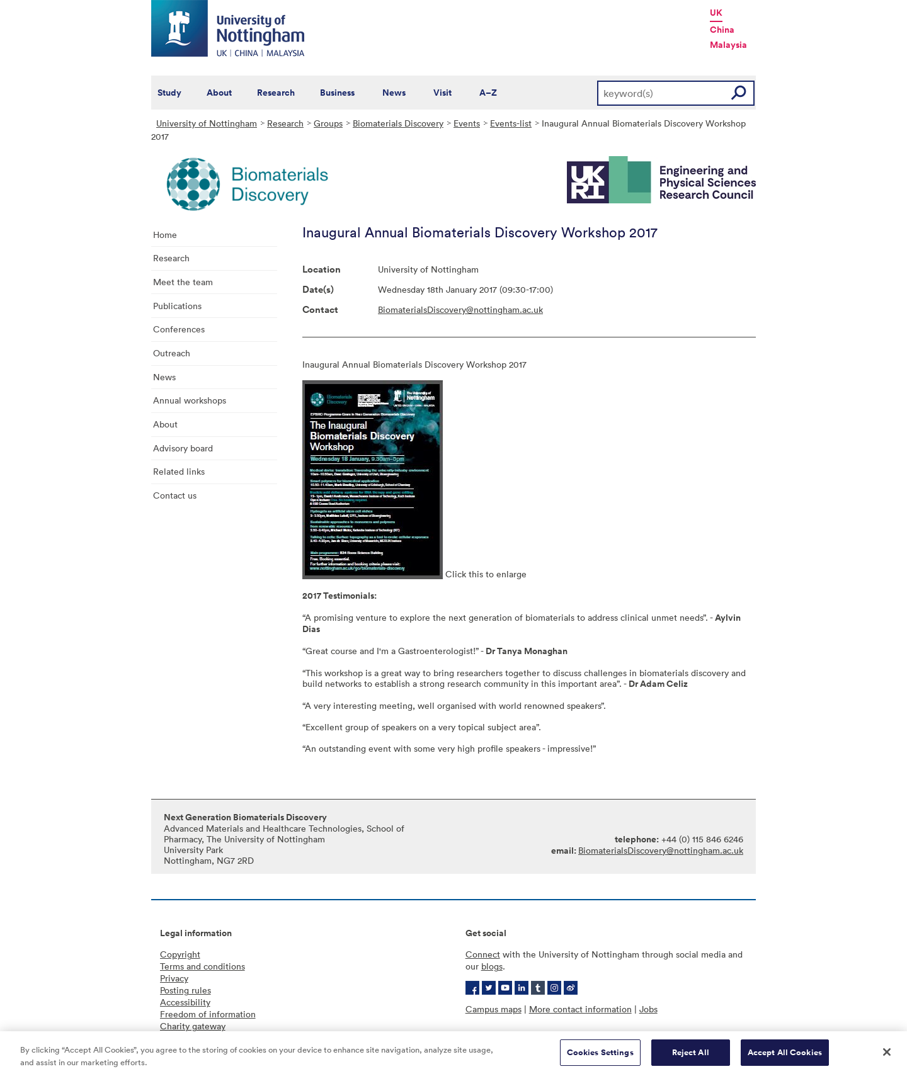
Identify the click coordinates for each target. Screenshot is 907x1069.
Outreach (171, 353)
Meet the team (183, 282)
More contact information (580, 1009)
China (722, 29)
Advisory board (183, 448)
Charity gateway (192, 1026)
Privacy (174, 978)
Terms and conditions (202, 966)
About (219, 92)
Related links (179, 471)
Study (169, 92)
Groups (328, 123)
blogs (492, 966)
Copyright (180, 954)
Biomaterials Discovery (398, 123)
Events (467, 123)
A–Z (488, 92)
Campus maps (493, 1009)
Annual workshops (189, 400)
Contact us (175, 495)
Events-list (511, 123)
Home (165, 234)
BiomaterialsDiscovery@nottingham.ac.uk (460, 309)
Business (337, 92)
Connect (482, 954)
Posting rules (185, 990)
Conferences (179, 329)
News (394, 92)
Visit (442, 92)
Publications (177, 306)
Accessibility (185, 1002)
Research (276, 92)
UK (716, 12)
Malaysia (728, 44)
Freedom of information (208, 1014)
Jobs (648, 1009)
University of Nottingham (206, 123)
